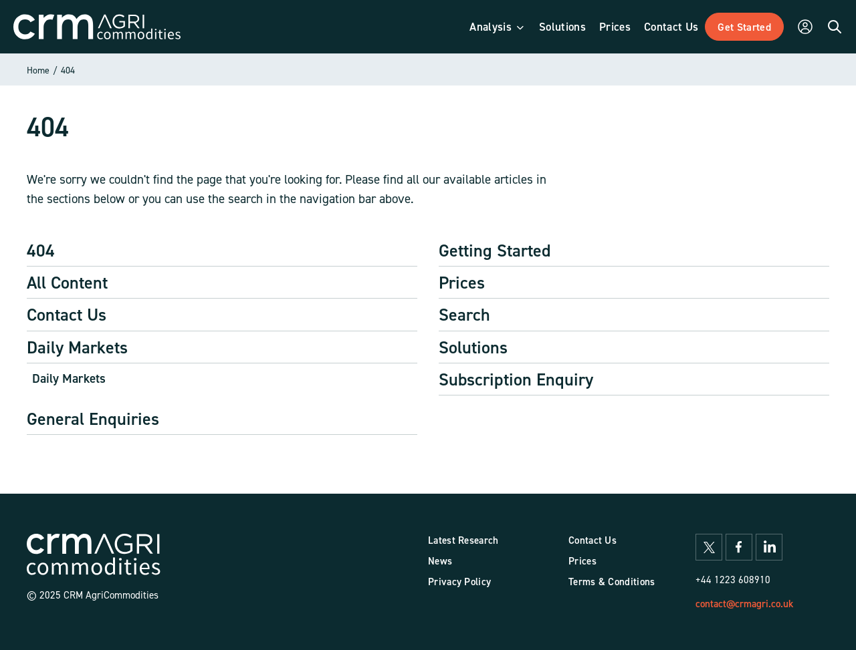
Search (464, 314)
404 (68, 69)
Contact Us (66, 314)
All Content (67, 282)
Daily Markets (77, 347)
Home (38, 69)
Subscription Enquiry (516, 379)
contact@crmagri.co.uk (744, 603)
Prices (462, 282)
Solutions (473, 347)
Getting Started (495, 250)
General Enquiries (93, 419)
